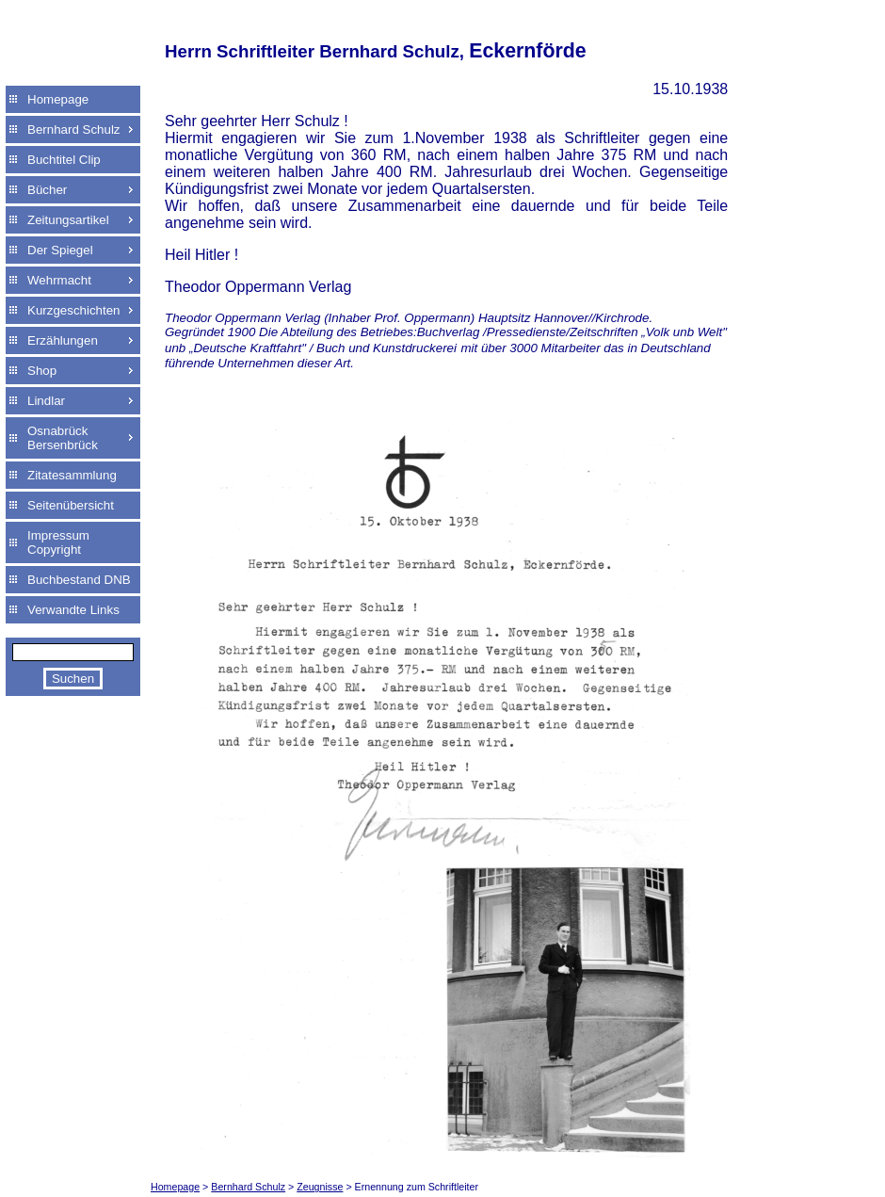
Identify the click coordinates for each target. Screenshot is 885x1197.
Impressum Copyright (58, 542)
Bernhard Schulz (74, 129)
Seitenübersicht (70, 505)
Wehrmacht (59, 280)
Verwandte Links (73, 610)
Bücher (47, 190)
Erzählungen (62, 340)
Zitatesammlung (72, 475)
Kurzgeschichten (74, 310)
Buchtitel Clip (64, 160)
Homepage (57, 99)
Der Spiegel (60, 250)
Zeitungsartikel (68, 220)
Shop (41, 371)
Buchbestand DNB (79, 580)
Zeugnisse (320, 1186)
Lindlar (46, 401)
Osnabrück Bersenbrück (62, 438)
